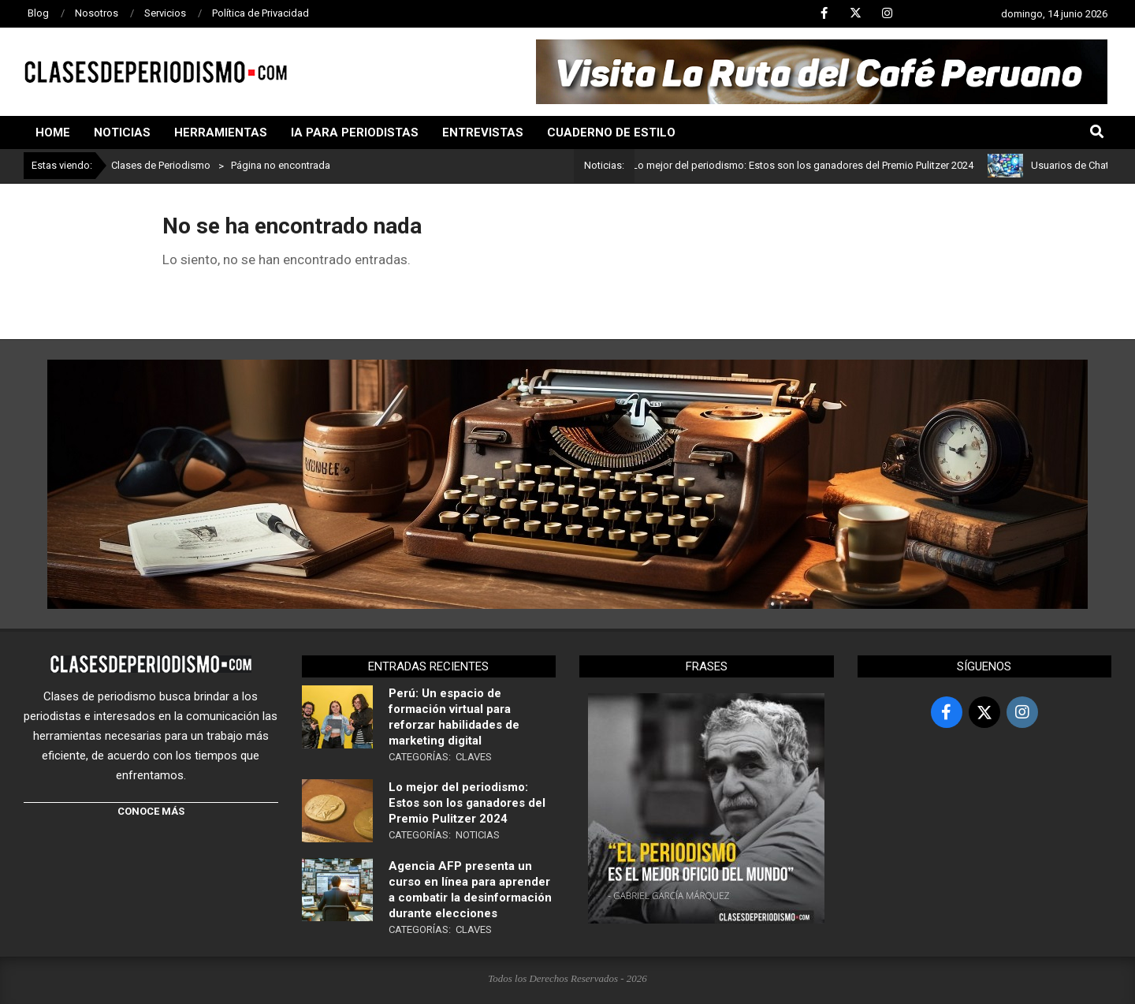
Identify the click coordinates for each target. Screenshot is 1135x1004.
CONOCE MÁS (150, 811)
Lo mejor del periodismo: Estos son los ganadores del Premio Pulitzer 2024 (815, 165)
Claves (474, 757)
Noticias (478, 835)
